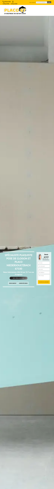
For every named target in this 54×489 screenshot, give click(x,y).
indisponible (7, 1)
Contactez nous (23, 283)
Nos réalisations (18, 278)
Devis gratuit (12, 283)
